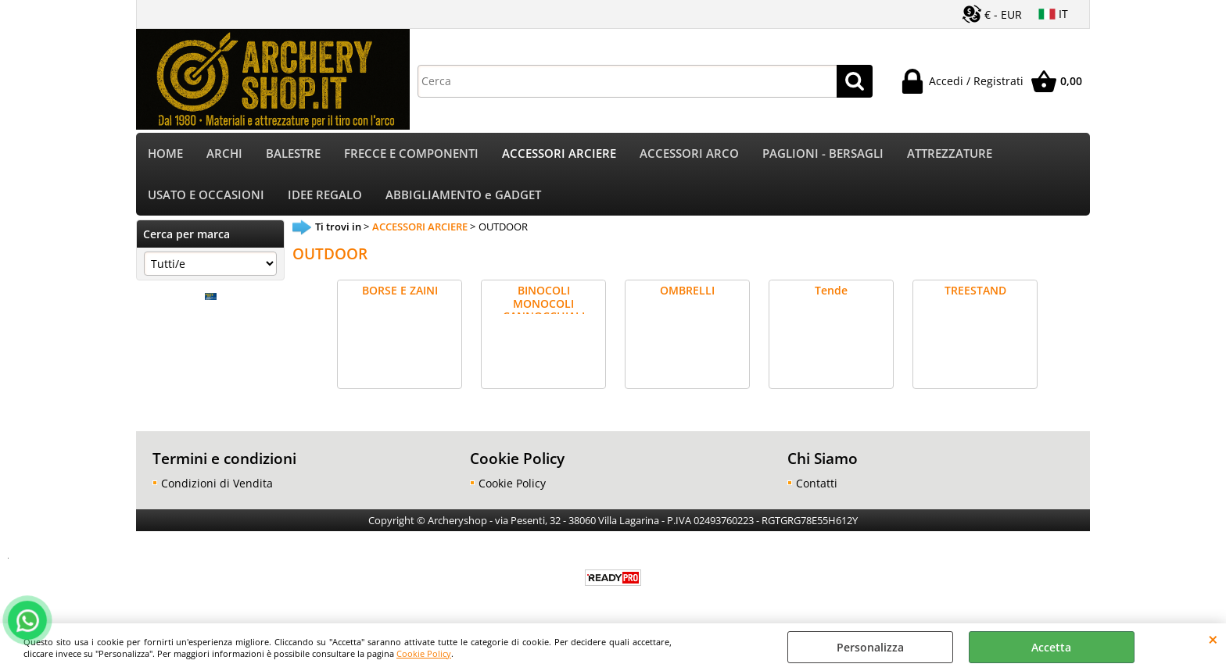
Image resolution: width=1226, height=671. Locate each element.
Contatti (816, 483)
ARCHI (224, 153)
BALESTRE (293, 153)
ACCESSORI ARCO (689, 153)
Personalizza (870, 647)
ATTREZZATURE (949, 153)
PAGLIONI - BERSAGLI (823, 153)
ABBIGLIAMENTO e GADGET (463, 195)
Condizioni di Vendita (217, 483)
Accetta (1051, 647)
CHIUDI (1213, 639)
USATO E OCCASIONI (206, 195)
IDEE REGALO (325, 195)
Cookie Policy (423, 653)
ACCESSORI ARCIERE (559, 153)
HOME (165, 153)
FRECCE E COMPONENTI (411, 153)
